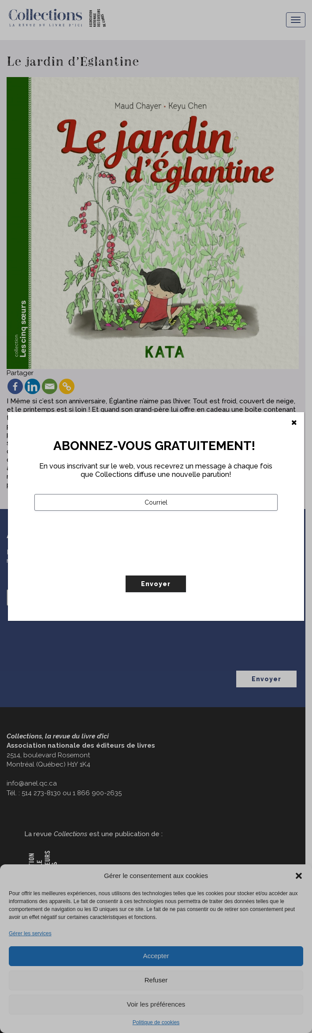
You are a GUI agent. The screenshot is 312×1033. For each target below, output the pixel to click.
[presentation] (101, 561)
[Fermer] (294, 422)
